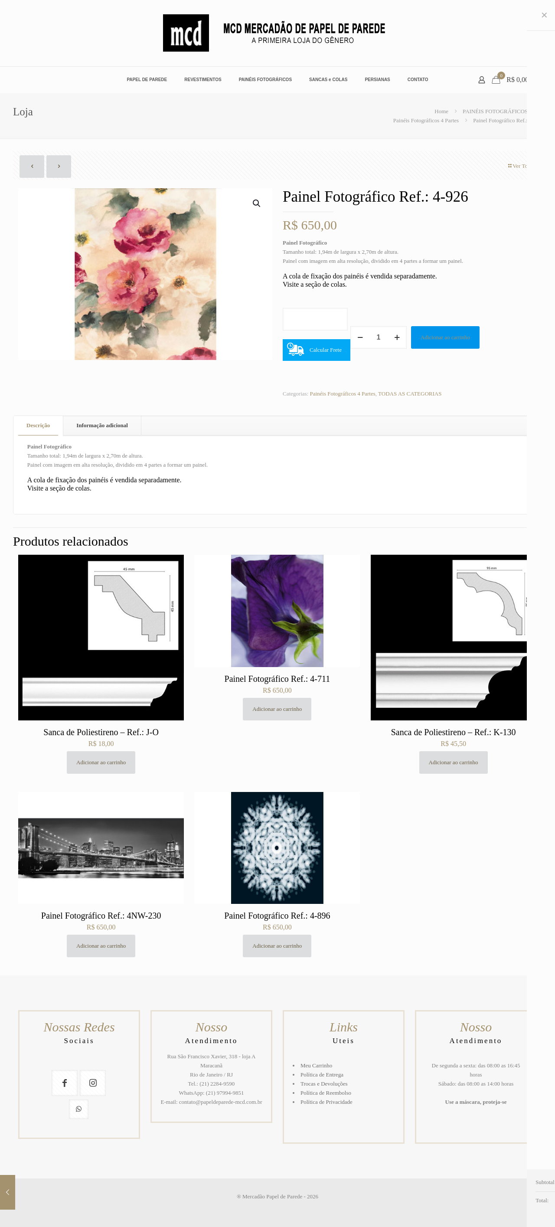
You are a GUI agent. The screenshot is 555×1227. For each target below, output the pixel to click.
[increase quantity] (397, 337)
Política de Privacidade (326, 1102)
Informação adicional (102, 425)
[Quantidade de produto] (378, 337)
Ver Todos (521, 166)
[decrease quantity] (360, 337)
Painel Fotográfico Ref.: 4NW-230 (101, 915)
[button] (257, 203)
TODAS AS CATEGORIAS (409, 393)
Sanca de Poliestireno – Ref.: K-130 (453, 732)
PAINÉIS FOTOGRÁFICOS (495, 111)
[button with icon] (65, 1083)
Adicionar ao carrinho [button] (101, 762)
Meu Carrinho (316, 1065)
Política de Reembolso (325, 1093)
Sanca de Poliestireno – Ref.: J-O (101, 732)
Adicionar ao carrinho (445, 337)
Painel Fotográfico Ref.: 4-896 (277, 915)
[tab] (38, 425)
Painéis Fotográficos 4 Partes (426, 120)
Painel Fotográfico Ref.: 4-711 (277, 679)
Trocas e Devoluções (324, 1083)
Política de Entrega (321, 1074)
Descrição (38, 425)
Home (441, 111)
